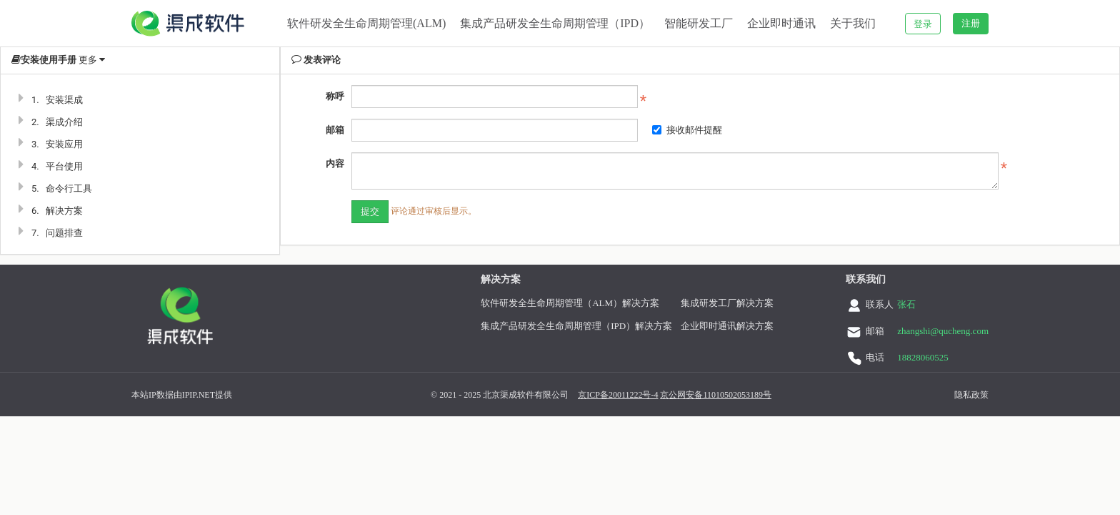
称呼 (335, 96)
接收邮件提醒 (687, 129)
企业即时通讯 (781, 23)
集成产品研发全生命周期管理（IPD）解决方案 (588, 325)
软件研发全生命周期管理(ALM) (366, 23)
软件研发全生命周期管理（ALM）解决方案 (581, 303)
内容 (335, 163)
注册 (970, 23)
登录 (923, 24)
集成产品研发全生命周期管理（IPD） (555, 23)
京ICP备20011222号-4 (601, 395)
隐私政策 (954, 395)
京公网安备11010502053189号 (698, 395)
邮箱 (335, 129)
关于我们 (853, 23)
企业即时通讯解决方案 (738, 325)
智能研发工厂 (698, 23)
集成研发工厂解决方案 (738, 303)
